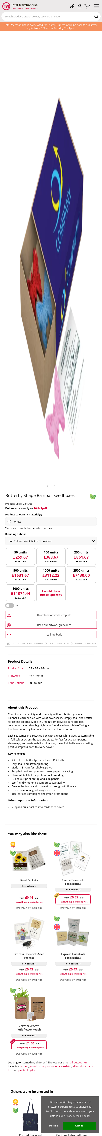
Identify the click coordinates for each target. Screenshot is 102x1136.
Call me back (54, 634)
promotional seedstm (58, 1066)
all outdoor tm (79, 1062)
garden (24, 1066)
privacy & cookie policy (77, 1116)
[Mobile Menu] (96, 7)
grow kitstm (37, 1066)
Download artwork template (54, 615)
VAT (18, 605)
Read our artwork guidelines (54, 625)
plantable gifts (26, 1070)
